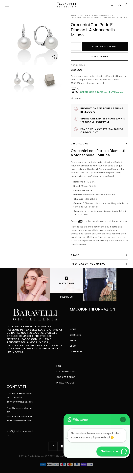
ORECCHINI (85, 15)
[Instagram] (62, 446)
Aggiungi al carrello (105, 46)
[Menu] (7, 5)
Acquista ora (99, 56)
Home (73, 15)
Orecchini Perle (102, 15)
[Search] (112, 4)
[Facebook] (53, 446)
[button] (123, 419)
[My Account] (119, 4)
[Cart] (126, 5)
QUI (80, 221)
